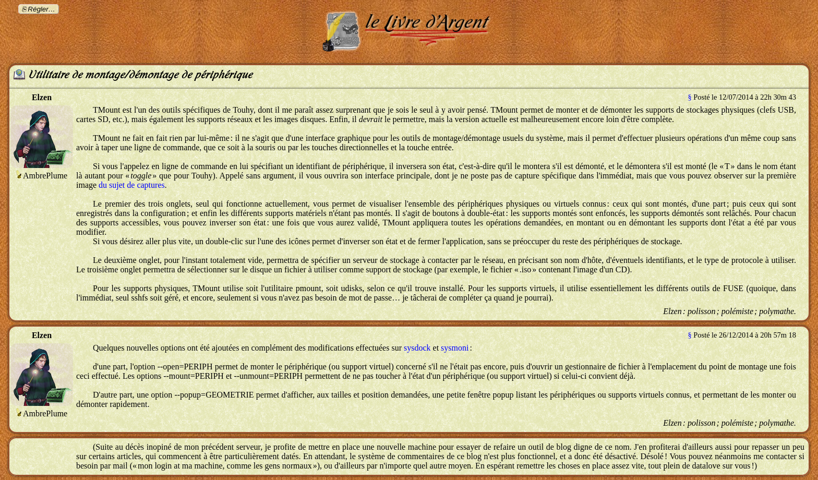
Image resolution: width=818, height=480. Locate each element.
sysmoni (454, 347)
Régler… (41, 9)
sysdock (417, 347)
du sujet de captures (132, 185)
